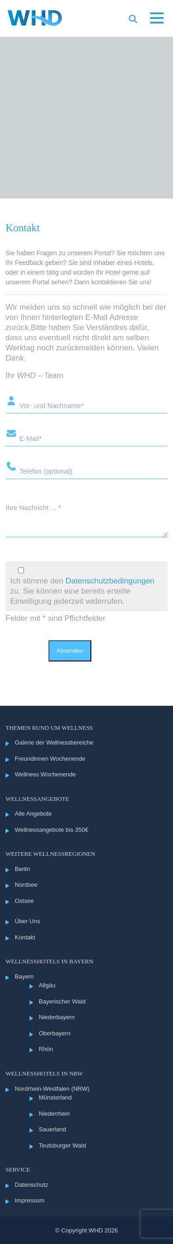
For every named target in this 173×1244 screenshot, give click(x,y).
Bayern (24, 976)
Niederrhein (54, 1113)
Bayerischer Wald (62, 1001)
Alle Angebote (33, 813)
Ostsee (24, 900)
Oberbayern (55, 1033)
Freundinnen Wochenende (50, 758)
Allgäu (47, 985)
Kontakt (25, 937)
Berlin (22, 868)
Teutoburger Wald (62, 1145)
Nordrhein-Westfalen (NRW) (52, 1088)
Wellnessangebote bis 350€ (52, 829)
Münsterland (55, 1097)
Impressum (29, 1200)
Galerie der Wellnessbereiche (54, 742)
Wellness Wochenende (45, 774)
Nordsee (26, 884)
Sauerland (52, 1129)
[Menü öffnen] (157, 19)
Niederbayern (57, 1017)
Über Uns (27, 921)
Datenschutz (31, 1184)
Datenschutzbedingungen (110, 581)
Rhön (46, 1049)
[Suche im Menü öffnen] (133, 19)
